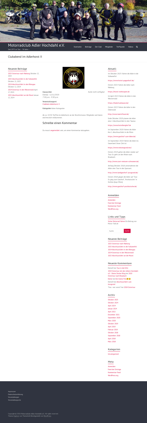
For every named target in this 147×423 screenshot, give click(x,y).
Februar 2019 (113, 330)
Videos (130, 47)
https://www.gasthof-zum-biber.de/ (122, 136)
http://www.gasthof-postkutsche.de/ (122, 186)
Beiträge (88, 47)
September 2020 (114, 318)
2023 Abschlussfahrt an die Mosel (20, 95)
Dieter (110, 279)
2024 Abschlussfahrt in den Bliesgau (21, 84)
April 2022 (112, 312)
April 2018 (112, 338)
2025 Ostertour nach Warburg (19, 73)
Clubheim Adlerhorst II (51, 104)
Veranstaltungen (13, 397)
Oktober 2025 (113, 300)
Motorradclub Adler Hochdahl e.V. (36, 45)
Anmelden (111, 200)
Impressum (12, 391)
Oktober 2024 (113, 303)
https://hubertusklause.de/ (118, 103)
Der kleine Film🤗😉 (123, 279)
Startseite (78, 47)
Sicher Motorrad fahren (116, 221)
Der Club (98, 47)
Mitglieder (109, 47)
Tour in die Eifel (122, 268)
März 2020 (112, 321)
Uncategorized (113, 354)
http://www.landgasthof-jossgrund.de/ (123, 172)
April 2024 (112, 306)
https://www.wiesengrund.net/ (120, 147)
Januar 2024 (112, 309)
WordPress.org (113, 209)
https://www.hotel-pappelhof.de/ (121, 80)
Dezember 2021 (113, 315)
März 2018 (112, 341)
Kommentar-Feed (114, 206)
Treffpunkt (120, 47)
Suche (127, 231)
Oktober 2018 (113, 332)
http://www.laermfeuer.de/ (118, 114)
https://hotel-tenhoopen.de (119, 91)
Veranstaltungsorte (14, 400)
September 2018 (114, 335)
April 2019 (112, 327)
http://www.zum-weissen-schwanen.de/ (123, 161)
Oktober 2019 (113, 324)
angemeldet (55, 130)
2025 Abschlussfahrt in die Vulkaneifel (22, 79)
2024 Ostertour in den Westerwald (21, 90)
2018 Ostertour (129, 287)
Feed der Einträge (114, 203)
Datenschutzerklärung (15, 394)
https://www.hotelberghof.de (119, 125)
